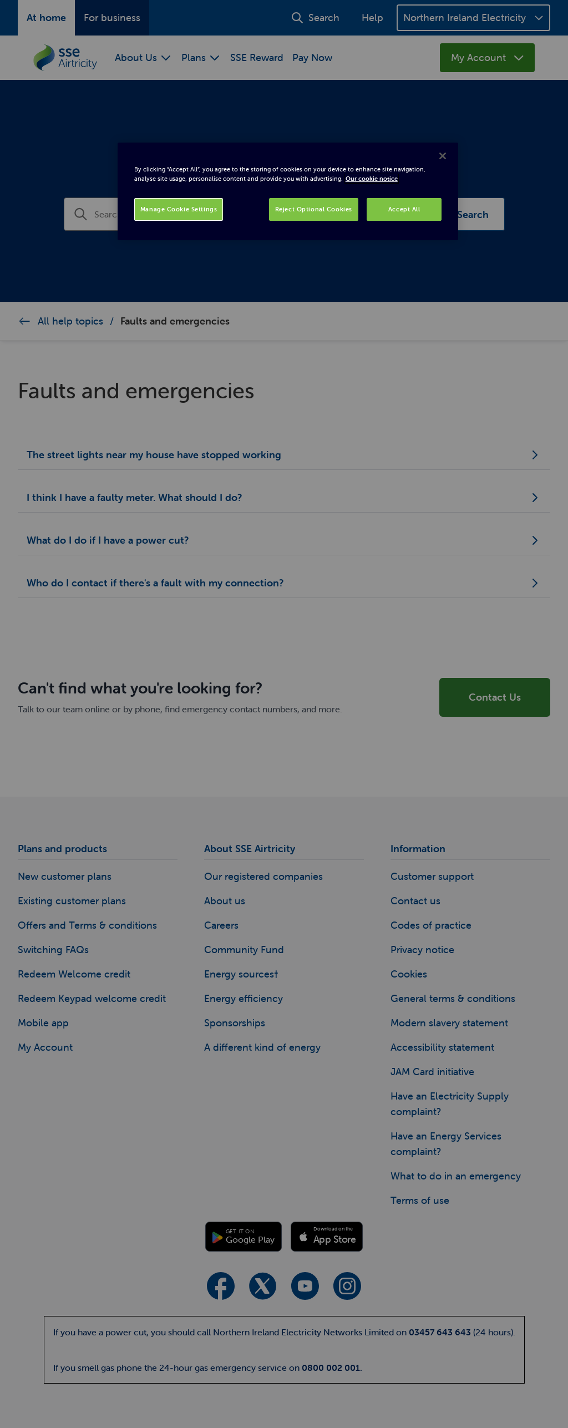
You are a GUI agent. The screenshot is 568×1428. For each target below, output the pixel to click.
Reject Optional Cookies (313, 209)
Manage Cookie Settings (178, 209)
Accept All (404, 209)
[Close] (442, 156)
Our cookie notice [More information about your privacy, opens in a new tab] (372, 179)
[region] (288, 191)
